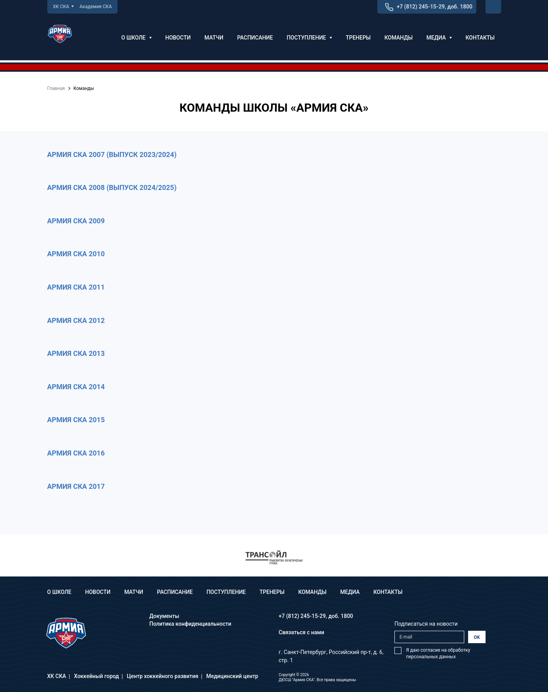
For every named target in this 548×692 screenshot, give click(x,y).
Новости (177, 38)
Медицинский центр (232, 676)
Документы (164, 616)
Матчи (213, 38)
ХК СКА (63, 6)
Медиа (439, 38)
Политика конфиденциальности (190, 624)
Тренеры (358, 38)
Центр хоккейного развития (162, 676)
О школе (136, 38)
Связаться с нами (302, 632)
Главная (56, 88)
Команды (398, 38)
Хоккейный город (96, 676)
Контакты (479, 38)
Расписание (255, 38)
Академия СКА (96, 6)
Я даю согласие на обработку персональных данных (438, 653)
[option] (274, 557)
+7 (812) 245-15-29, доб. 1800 (434, 6)
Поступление (309, 38)
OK (477, 637)
